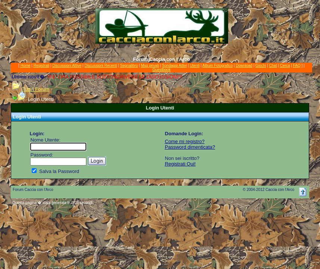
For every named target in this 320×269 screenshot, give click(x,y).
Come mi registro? (185, 141)
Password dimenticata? (190, 147)
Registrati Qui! (180, 164)
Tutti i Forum (35, 89)
